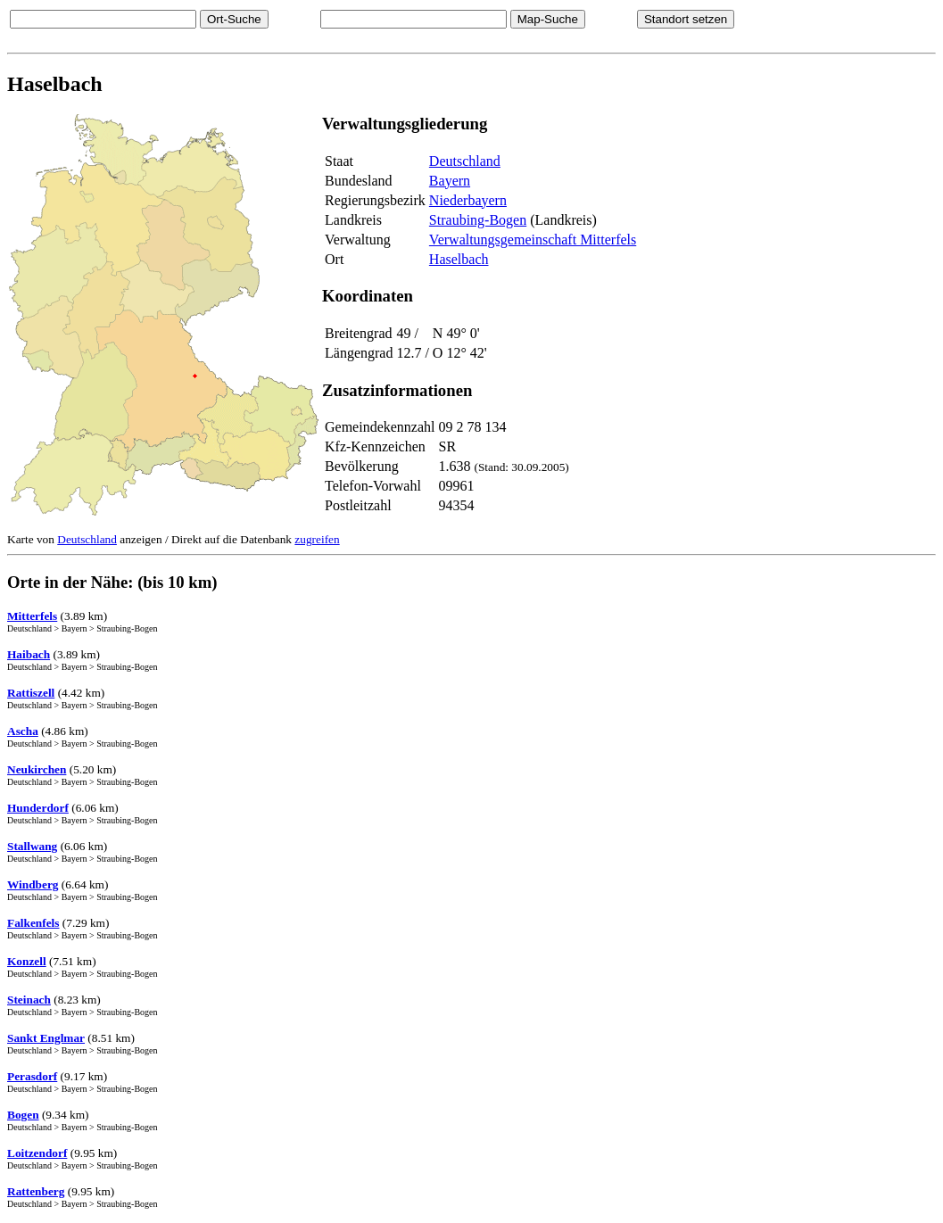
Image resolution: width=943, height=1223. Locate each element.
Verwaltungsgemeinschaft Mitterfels (532, 239)
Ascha (22, 731)
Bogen (23, 1114)
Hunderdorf (38, 807)
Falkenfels (33, 923)
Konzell (26, 961)
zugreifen (316, 539)
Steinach (29, 999)
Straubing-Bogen (477, 219)
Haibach (28, 654)
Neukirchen (36, 769)
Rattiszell (30, 692)
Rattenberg (35, 1191)
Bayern (449, 180)
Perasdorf (32, 1076)
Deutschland (464, 161)
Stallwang (32, 846)
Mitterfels (32, 616)
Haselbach (459, 259)
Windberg (33, 884)
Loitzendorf (37, 1153)
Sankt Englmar (46, 1038)
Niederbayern (468, 200)
